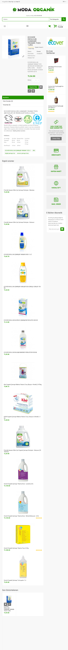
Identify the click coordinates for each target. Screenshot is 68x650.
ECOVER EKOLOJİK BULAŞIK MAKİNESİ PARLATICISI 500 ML (20, 352)
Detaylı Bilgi (56, 138)
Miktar (29, 80)
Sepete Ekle (33, 87)
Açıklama (6, 97)
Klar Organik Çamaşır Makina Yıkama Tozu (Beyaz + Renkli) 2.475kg (23, 384)
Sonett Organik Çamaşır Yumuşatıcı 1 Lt (15, 580)
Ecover (39, 51)
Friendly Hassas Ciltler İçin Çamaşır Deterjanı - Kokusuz (19, 222)
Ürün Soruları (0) (8, 101)
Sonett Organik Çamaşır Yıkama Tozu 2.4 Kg (16, 548)
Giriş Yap (11, 1)
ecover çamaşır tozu (23, 153)
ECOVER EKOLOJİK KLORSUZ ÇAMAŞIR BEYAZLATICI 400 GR (21, 320)
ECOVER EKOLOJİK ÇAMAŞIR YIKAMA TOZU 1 (18, 150)
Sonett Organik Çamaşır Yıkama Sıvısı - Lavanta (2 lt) (18, 484)
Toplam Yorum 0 (39, 47)
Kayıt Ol (18, 1)
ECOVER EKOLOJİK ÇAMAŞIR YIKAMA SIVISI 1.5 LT (18, 254)
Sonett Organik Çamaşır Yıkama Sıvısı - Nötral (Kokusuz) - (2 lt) (21, 516)
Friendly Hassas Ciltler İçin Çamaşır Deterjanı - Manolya (19, 190)
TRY (64, 1)
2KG (34, 150)
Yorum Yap (31, 48)
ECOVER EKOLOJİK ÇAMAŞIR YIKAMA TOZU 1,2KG (9, 608)
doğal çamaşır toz (10, 153)
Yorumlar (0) (6, 105)
